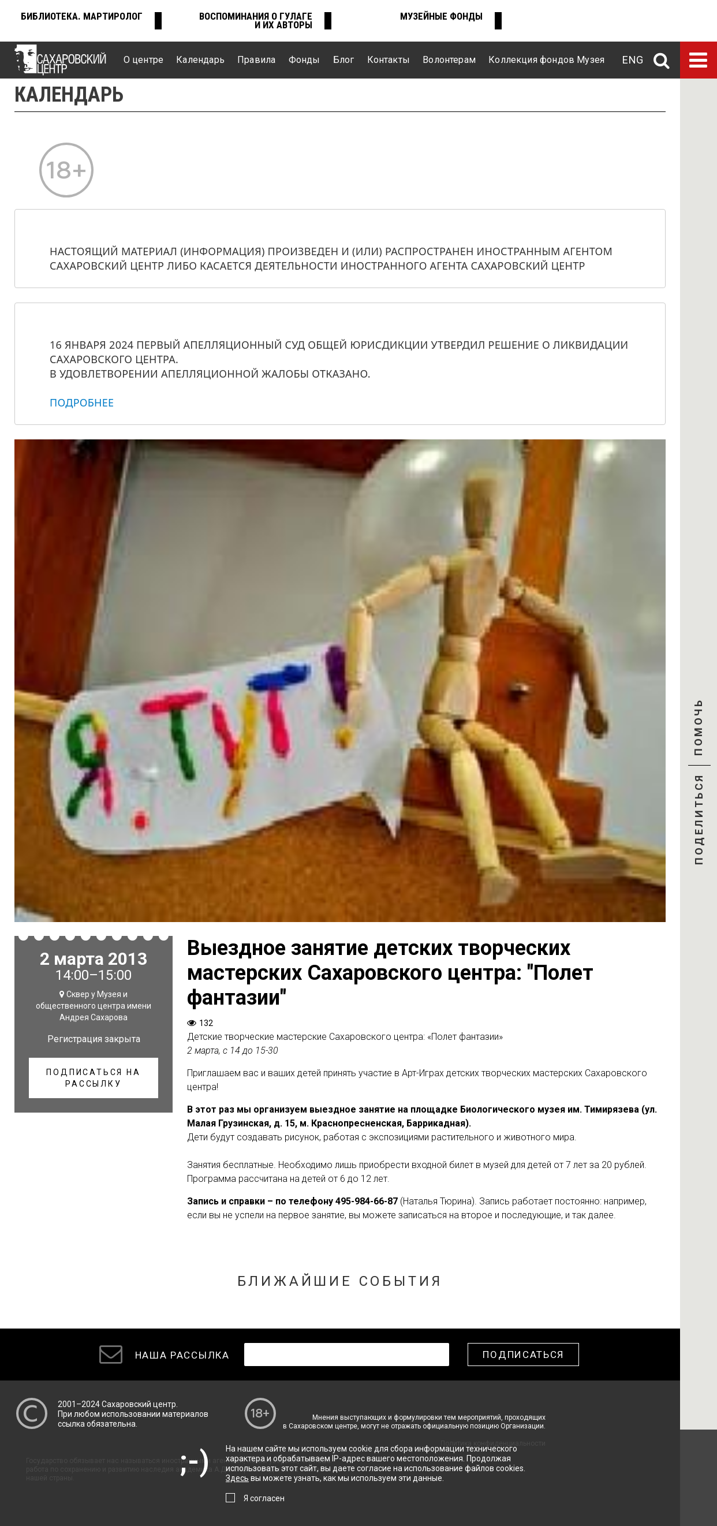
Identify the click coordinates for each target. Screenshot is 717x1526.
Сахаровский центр (139, 1404)
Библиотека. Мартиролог (82, 16)
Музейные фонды (441, 16)
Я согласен (264, 1498)
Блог (343, 59)
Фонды (304, 59)
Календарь (200, 59)
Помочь (698, 737)
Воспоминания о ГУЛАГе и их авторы (255, 20)
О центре (143, 59)
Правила (256, 59)
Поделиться (699, 820)
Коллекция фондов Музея (546, 59)
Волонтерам (449, 59)
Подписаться (523, 1354)
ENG (632, 60)
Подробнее (82, 402)
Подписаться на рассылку (93, 1078)
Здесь (237, 1478)
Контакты (388, 59)
